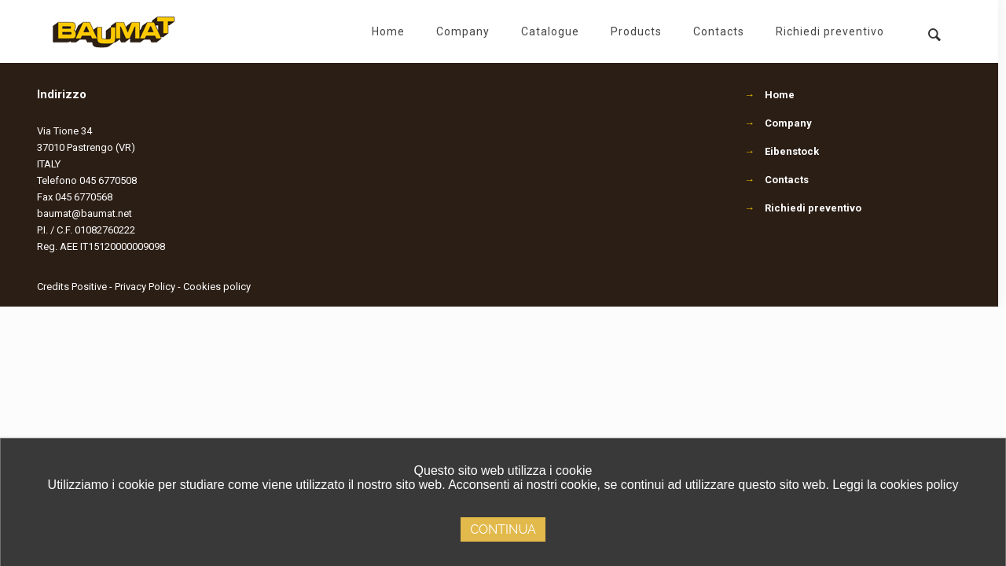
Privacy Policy (145, 286)
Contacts (787, 180)
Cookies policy (217, 286)
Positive (89, 286)
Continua (503, 529)
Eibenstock (792, 151)
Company (788, 123)
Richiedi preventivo (813, 208)
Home (780, 95)
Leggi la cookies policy (895, 484)
